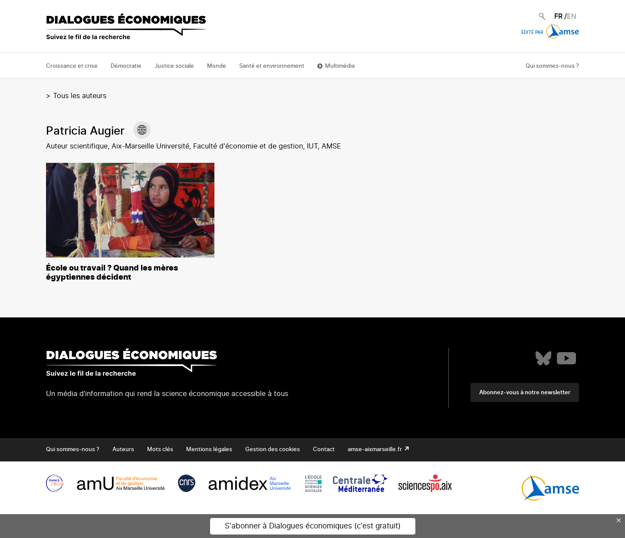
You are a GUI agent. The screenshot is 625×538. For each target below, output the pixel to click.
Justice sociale (174, 66)
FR (558, 16)
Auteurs (123, 449)
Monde (216, 66)
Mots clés (160, 449)
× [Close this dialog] (619, 520)
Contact (324, 449)
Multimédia (340, 66)
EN (571, 16)
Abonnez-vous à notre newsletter (524, 393)
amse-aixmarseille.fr (375, 449)
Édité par (550, 32)
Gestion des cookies (272, 449)
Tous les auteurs (79, 95)
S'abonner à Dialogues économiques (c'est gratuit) (313, 526)
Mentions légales (209, 449)
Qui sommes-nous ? (552, 66)
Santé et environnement (271, 66)
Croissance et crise (72, 66)
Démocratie (126, 66)
